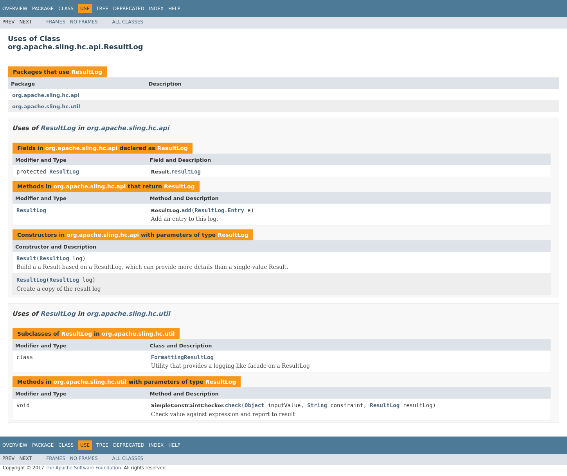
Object (255, 405)
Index (156, 8)
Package (43, 8)
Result (26, 258)
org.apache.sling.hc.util (46, 106)
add (186, 210)
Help (174, 8)
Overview (14, 8)
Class (66, 8)
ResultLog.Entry (219, 210)
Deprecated (128, 8)
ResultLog (86, 72)
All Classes (127, 22)
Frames (55, 22)
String (317, 405)
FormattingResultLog (182, 357)
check (233, 405)
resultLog (186, 171)
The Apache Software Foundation (83, 468)
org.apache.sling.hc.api (45, 95)
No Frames (84, 22)
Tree (102, 8)
